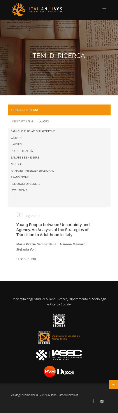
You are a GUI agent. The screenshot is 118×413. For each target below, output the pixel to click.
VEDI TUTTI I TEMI (23, 121)
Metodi (16, 164)
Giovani (17, 138)
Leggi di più (26, 259)
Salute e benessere (25, 157)
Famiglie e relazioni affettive (33, 131)
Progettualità (22, 151)
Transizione (20, 177)
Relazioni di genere (25, 184)
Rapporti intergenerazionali (33, 171)
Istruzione (19, 190)
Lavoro (16, 144)
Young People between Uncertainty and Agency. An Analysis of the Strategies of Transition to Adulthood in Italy (53, 229)
